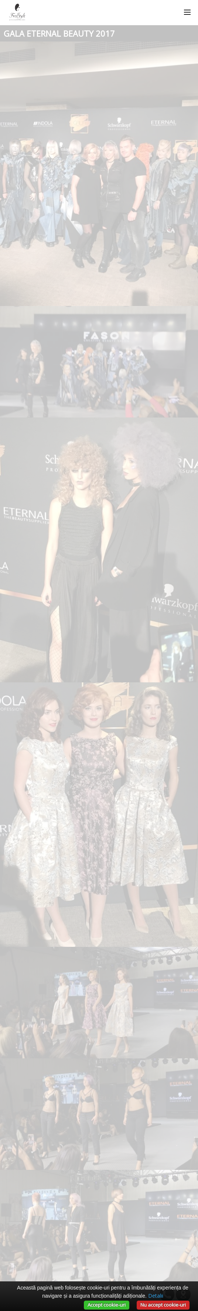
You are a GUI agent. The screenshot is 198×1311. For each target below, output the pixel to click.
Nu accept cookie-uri (163, 1304)
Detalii (155, 1295)
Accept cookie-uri (107, 1304)
